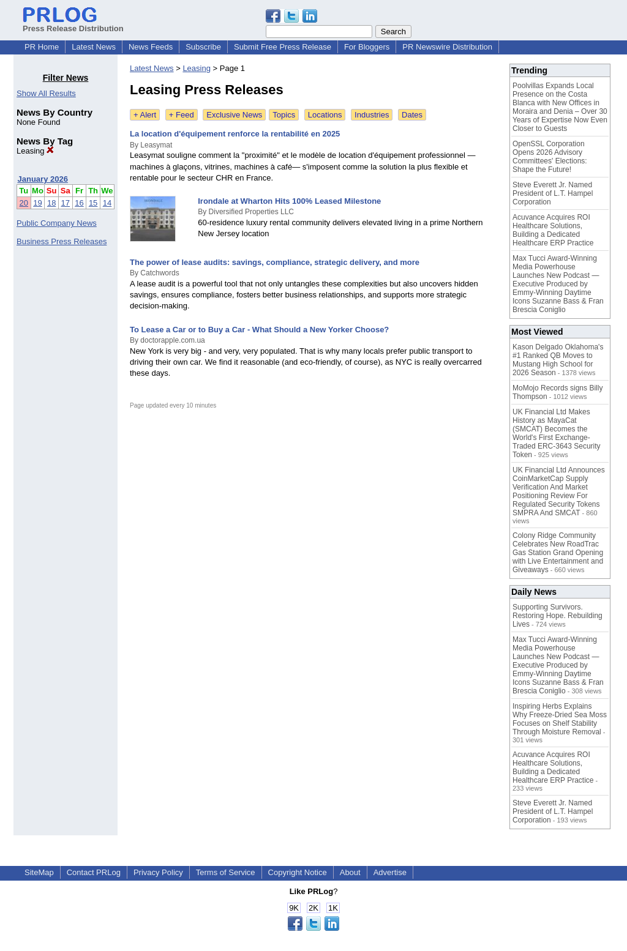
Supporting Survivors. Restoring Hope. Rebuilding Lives (557, 615)
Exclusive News (234, 114)
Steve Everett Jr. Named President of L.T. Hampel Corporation (552, 193)
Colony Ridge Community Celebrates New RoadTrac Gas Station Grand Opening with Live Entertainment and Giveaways (557, 552)
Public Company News (57, 223)
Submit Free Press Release (282, 46)
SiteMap (39, 872)
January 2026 (43, 179)
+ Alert (144, 114)
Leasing (35, 150)
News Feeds (151, 46)
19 (37, 202)
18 (51, 202)
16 (79, 202)
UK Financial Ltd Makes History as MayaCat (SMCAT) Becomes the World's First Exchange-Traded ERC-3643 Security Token (556, 433)
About (350, 872)
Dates (412, 114)
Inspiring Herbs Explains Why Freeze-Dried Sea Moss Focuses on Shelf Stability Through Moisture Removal (559, 719)
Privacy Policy (158, 872)
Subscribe (203, 46)
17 (65, 202)
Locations (325, 114)
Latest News (94, 46)
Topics (283, 114)
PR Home (41, 46)
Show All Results (46, 93)
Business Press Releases (62, 241)
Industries (372, 114)
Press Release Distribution (73, 24)
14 (107, 202)
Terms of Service (225, 872)
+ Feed (181, 114)
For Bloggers (366, 46)
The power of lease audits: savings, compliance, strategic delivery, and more (274, 262)
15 (93, 202)
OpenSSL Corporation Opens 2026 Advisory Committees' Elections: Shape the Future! (549, 157)
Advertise (390, 872)
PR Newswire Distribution (447, 46)
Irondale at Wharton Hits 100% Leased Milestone (289, 201)
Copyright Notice (297, 872)
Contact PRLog (94, 872)
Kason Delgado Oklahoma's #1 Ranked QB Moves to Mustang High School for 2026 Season (557, 360)
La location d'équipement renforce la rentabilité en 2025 (235, 133)
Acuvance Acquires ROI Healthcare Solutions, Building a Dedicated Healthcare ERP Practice (553, 230)
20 (24, 202)
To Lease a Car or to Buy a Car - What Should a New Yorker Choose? (259, 329)
